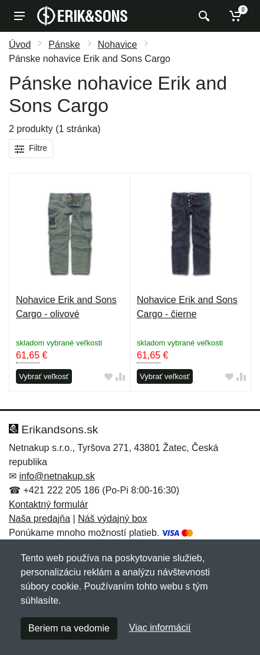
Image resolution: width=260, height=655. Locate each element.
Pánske (64, 45)
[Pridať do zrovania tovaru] (120, 377)
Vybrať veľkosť (44, 376)
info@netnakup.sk (56, 476)
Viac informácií (160, 628)
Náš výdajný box (112, 519)
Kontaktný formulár (48, 504)
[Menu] (19, 16)
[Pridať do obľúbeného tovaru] (108, 377)
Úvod (20, 45)
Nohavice (117, 45)
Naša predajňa (39, 519)
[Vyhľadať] (202, 16)
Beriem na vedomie (69, 628)
